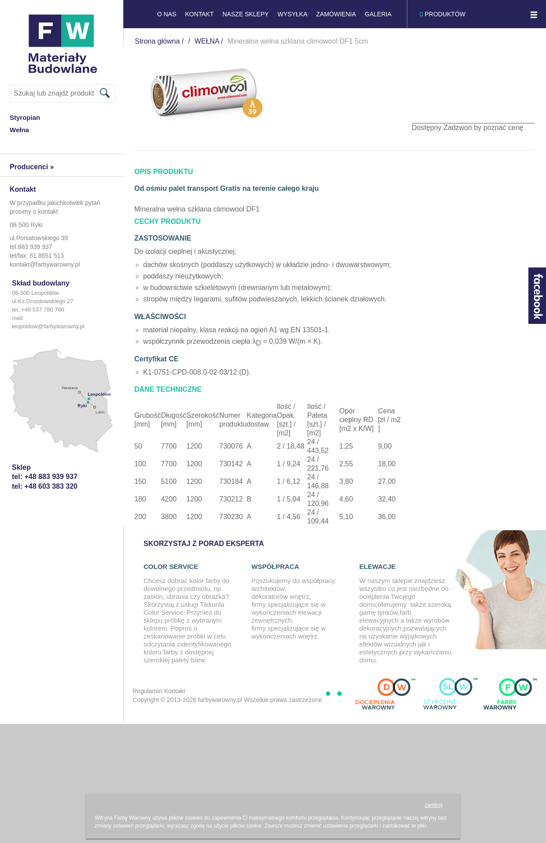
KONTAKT (199, 14)
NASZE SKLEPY (245, 14)
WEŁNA (207, 41)
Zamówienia (336, 14)
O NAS (167, 14)
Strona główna (157, 41)
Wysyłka (292, 14)
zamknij (433, 805)
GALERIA (378, 14)
